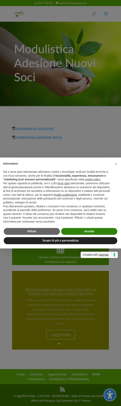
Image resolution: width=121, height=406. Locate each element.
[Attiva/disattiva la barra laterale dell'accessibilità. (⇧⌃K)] (110, 395)
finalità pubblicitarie (65, 194)
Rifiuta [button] (32, 231)
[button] (116, 164)
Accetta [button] (89, 231)
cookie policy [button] (92, 179)
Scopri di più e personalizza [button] (60, 240)
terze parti (64, 183)
